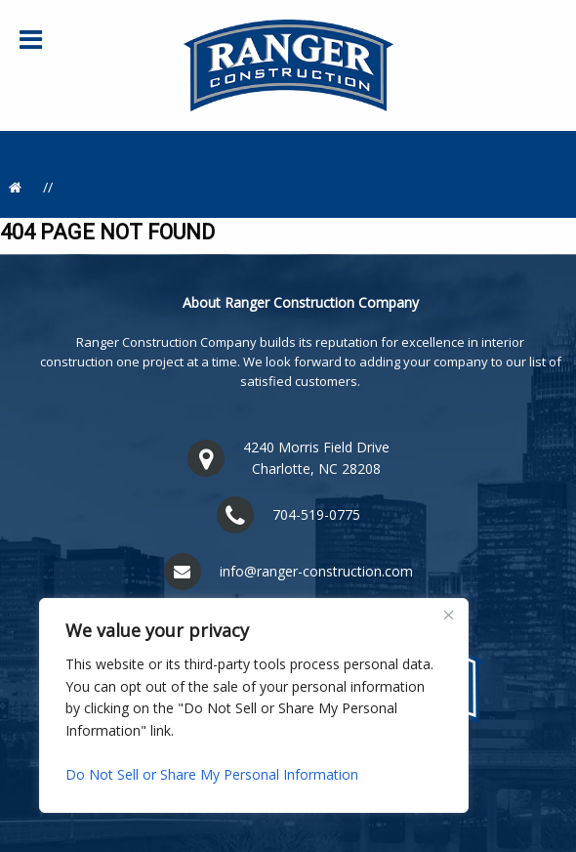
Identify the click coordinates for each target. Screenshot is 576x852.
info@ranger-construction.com (316, 571)
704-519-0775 (316, 514)
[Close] (448, 614)
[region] (254, 705)
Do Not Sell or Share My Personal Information (211, 774)
